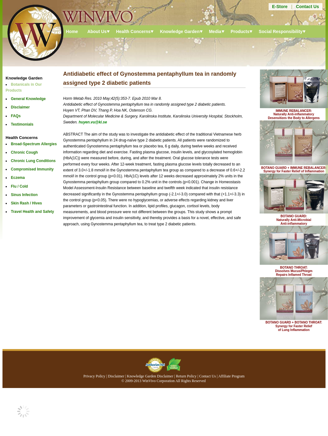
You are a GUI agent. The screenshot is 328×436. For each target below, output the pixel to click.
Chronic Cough (24, 152)
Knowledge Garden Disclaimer (150, 376)
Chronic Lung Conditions (33, 161)
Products (240, 31)
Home (72, 31)
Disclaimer (20, 107)
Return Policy (186, 376)
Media (215, 31)
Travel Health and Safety (32, 211)
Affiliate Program (231, 376)
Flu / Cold (19, 186)
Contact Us (307, 6)
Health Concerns (133, 31)
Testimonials (22, 124)
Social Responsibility (281, 31)
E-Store (280, 6)
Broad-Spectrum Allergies (34, 144)
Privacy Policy (94, 376)
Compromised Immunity (32, 169)
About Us (97, 31)
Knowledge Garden (180, 31)
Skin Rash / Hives (26, 203)
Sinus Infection (24, 195)
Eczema (18, 177)
